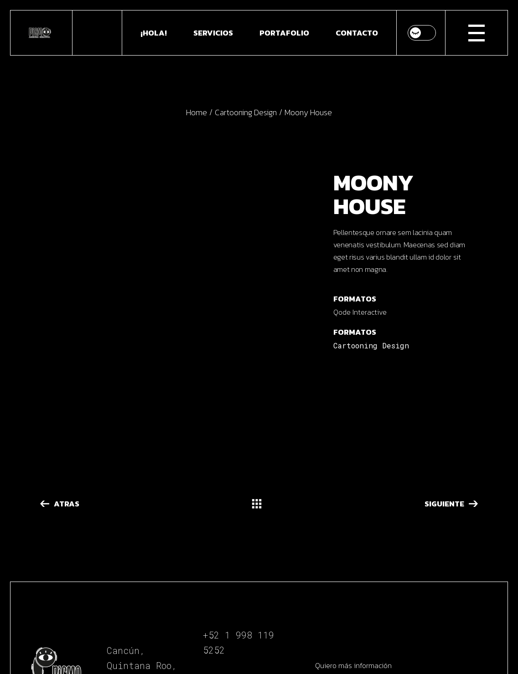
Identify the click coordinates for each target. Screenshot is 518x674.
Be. (211, 611)
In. (238, 598)
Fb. (211, 598)
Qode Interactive (360, 311)
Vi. (238, 611)
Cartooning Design (371, 345)
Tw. (266, 598)
